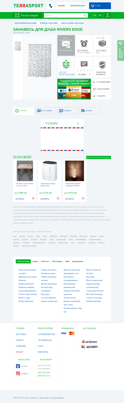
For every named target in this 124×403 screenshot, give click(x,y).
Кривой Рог (64, 236)
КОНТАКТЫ (43, 352)
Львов (45, 236)
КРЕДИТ (19, 352)
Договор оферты (57, 398)
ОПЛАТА (20, 340)
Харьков (22, 236)
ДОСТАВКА (21, 334)
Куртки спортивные (49, 284)
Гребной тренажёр (93, 301)
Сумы (51, 239)
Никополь (92, 242)
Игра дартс (45, 294)
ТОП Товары (57, 261)
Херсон (101, 236)
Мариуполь (84, 236)
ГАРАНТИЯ (21, 346)
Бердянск (101, 242)
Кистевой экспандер (94, 294)
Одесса (30, 236)
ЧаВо (67, 261)
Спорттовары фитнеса (27, 291)
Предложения (77, 261)
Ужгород (16, 246)
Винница (93, 236)
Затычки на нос (70, 298)
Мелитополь (81, 242)
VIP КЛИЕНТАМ (45, 340)
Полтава (16, 239)
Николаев (73, 236)
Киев (14, 236)
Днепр (38, 236)
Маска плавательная (94, 280)
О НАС (40, 346)
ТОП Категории (23, 261)
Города (35, 261)
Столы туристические (95, 291)
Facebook (22, 366)
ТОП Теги (45, 261)
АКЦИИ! (61, 6)
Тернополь (51, 242)
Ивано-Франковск (39, 242)
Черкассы (34, 239)
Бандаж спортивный (72, 301)
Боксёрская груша (48, 273)
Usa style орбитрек (48, 298)
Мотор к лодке (24, 298)
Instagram (22, 374)
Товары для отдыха (48, 270)
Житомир (43, 239)
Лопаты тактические (49, 301)
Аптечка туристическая (27, 294)
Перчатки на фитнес (26, 287)
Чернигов (25, 239)
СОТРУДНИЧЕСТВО (46, 334)
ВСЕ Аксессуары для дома (98, 157)
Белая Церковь (63, 242)
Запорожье (53, 236)
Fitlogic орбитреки (25, 301)
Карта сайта (44, 398)
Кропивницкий (81, 239)
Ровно (71, 239)
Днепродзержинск (95, 239)
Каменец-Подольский (29, 246)
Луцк (73, 242)
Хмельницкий (61, 239)
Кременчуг (26, 242)
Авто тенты (68, 305)
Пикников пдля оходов (27, 277)
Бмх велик (90, 277)
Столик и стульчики (94, 298)
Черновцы (16, 242)
